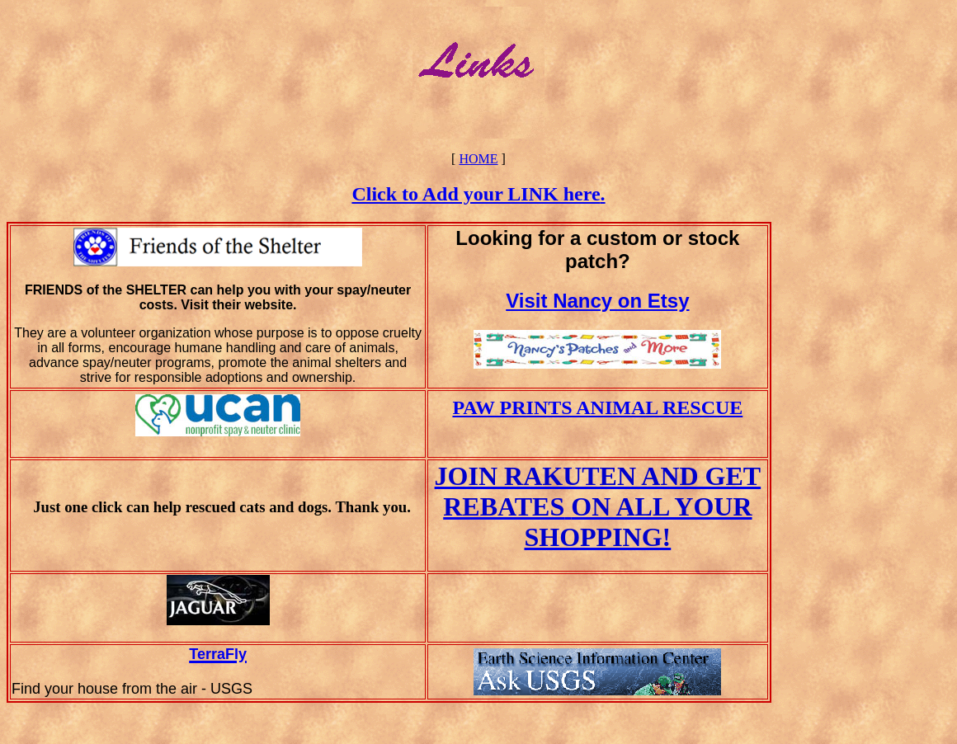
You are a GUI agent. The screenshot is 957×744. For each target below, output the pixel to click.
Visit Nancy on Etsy (597, 301)
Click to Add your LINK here (475, 194)
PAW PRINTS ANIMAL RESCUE (597, 407)
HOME (478, 159)
